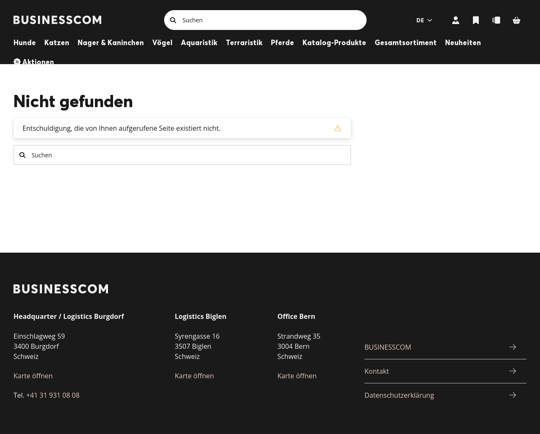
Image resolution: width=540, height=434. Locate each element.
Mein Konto (456, 20)
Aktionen (38, 61)
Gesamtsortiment (406, 42)
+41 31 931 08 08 (52, 395)
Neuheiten (463, 42)
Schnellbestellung (496, 20)
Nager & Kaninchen (111, 42)
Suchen (173, 20)
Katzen (56, 42)
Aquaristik (199, 42)
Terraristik (244, 42)
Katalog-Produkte (334, 42)
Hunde (25, 42)
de (420, 20)
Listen (476, 20)
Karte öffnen (33, 375)
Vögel (162, 42)
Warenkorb (516, 20)
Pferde (282, 42)
